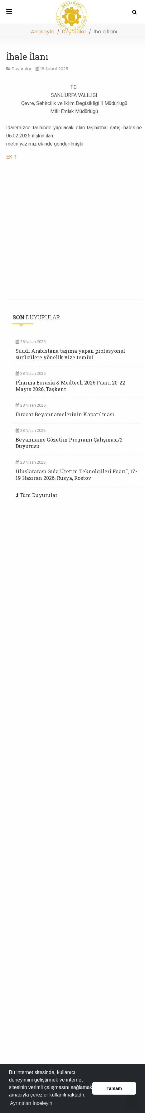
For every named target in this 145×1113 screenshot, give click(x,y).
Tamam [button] (114, 1088)
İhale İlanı (27, 56)
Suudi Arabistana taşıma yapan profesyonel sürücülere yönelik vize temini (70, 354)
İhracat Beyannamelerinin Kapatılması (65, 414)
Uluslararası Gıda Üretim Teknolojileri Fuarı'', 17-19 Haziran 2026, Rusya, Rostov (76, 474)
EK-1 (11, 157)
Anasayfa (43, 31)
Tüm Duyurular (38, 495)
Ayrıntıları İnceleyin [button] (31, 1103)
